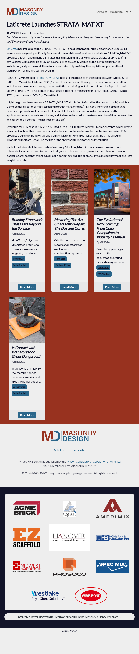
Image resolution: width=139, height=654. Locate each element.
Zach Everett (19, 386)
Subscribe (116, 11)
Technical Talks (20, 265)
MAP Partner (104, 274)
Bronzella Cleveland (32, 32)
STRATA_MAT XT (48, 77)
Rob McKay (18, 258)
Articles (102, 11)
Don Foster (103, 267)
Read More (27, 287)
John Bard (60, 258)
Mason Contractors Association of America (94, 461)
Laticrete (12, 48)
